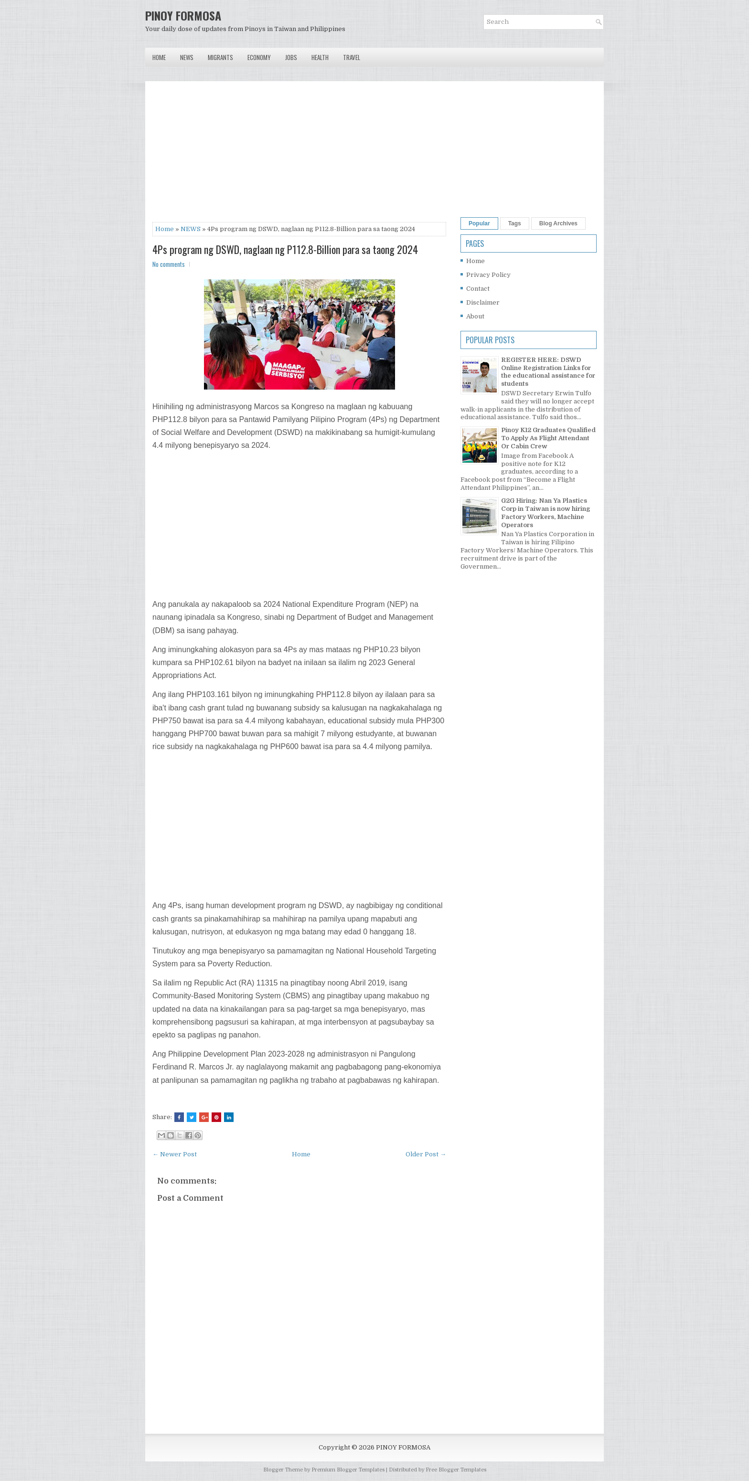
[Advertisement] (299, 155)
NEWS (191, 229)
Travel (351, 57)
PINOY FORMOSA (183, 15)
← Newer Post (174, 1154)
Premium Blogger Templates (348, 1470)
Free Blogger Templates (456, 1470)
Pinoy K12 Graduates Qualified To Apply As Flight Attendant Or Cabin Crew (548, 438)
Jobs (291, 57)
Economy (259, 57)
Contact (478, 288)
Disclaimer (483, 302)
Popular (479, 223)
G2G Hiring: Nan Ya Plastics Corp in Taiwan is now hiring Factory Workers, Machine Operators (545, 513)
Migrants (220, 57)
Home (159, 57)
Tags (514, 223)
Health (320, 57)
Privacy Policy (488, 274)
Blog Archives (558, 223)
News (186, 57)
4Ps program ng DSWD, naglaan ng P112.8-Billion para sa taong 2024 (285, 249)
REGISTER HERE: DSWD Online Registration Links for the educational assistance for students (548, 372)
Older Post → (426, 1154)
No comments (168, 264)
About (475, 316)
